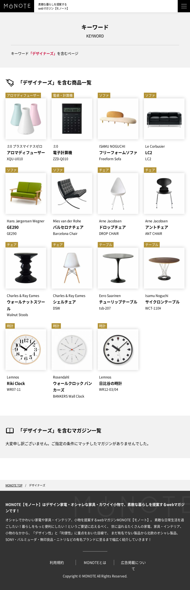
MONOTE (89, 576)
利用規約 (57, 562)
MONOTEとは (95, 562)
